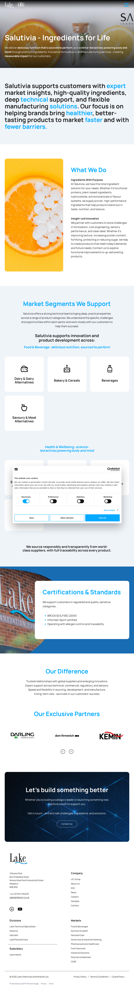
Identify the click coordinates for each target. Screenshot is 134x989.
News (73, 892)
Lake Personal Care (19, 939)
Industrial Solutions (80, 952)
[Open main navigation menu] (126, 5)
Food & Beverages (79, 926)
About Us (75, 883)
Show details (109, 510)
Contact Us (66, 824)
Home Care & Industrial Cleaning (86, 939)
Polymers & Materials (81, 957)
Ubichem (14, 935)
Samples (75, 901)
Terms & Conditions (99, 976)
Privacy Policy (80, 976)
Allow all (102, 518)
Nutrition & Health (79, 930)
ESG (73, 888)
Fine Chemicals (78, 948)
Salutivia (14, 930)
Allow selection (67, 518)
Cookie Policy (118, 976)
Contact (75, 905)
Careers (75, 896)
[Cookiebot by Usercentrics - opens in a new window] (109, 469)
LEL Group (75, 879)
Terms (51, 983)
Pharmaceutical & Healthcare (85, 944)
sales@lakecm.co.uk (19, 897)
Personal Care (77, 935)
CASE (73, 961)
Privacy (44, 983)
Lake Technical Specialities (22, 926)
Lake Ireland (15, 954)
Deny (31, 518)
